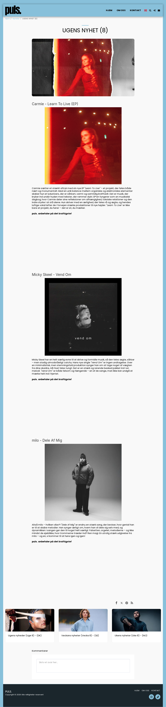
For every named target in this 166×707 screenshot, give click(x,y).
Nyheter (16, 18)
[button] (150, 10)
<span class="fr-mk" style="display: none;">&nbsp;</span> (83, 571)
